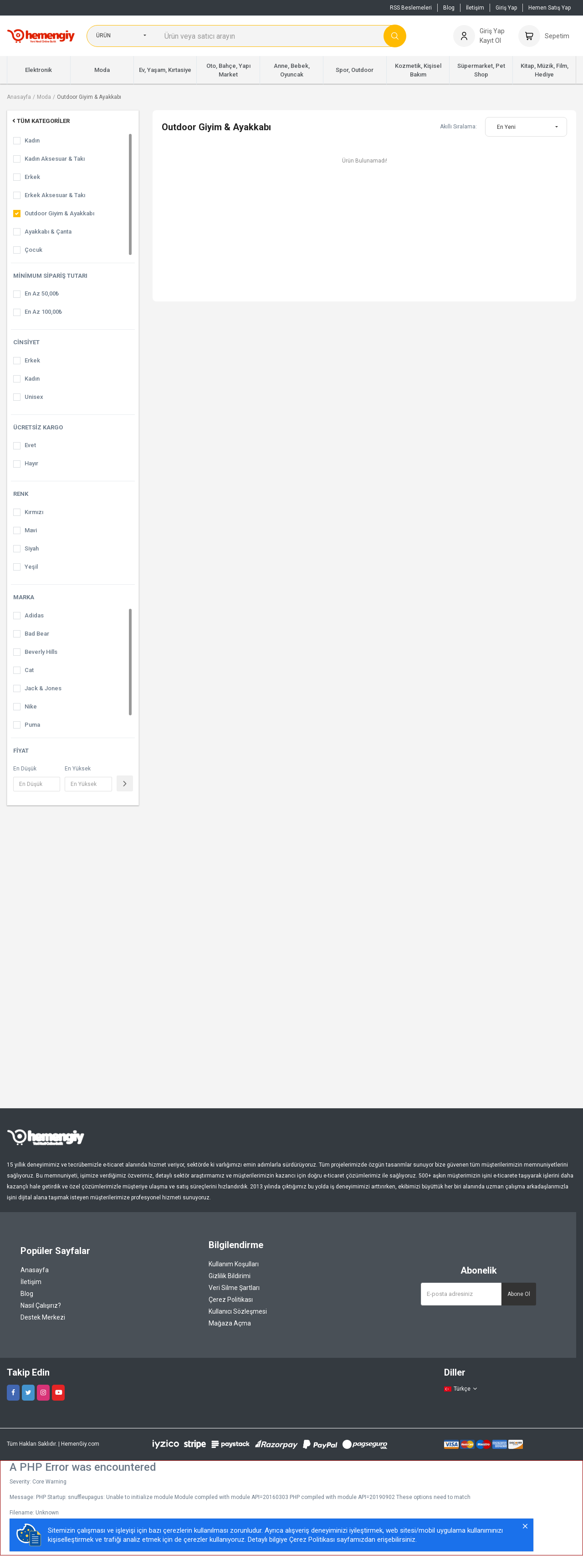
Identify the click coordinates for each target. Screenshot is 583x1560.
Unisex (34, 396)
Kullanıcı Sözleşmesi (238, 1311)
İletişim (475, 8)
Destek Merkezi (42, 1317)
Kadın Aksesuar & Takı (55, 158)
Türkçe (461, 1389)
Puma (32, 724)
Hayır (31, 463)
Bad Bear (37, 633)
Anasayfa (19, 97)
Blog (449, 8)
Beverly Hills (41, 651)
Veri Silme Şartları (234, 1287)
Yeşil (31, 566)
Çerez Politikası (231, 1299)
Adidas (34, 615)
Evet (30, 445)
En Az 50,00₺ (42, 293)
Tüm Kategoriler (40, 120)
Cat (29, 670)
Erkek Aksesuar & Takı (55, 195)
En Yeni (506, 127)
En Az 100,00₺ (43, 311)
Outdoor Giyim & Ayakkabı (89, 97)
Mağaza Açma (230, 1323)
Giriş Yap (506, 8)
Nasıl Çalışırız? (40, 1305)
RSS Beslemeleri (411, 8)
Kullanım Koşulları (234, 1264)
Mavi (31, 530)
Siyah (32, 548)
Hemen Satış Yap (549, 8)
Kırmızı (34, 512)
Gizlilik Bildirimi (230, 1276)
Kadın (32, 140)
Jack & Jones (43, 688)
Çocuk (33, 249)
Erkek (32, 176)
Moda (44, 97)
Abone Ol (518, 1294)
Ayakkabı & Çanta (48, 231)
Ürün (103, 35)
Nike (31, 706)
